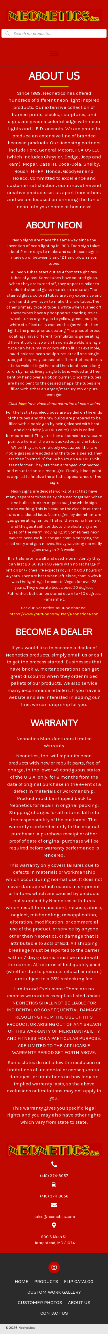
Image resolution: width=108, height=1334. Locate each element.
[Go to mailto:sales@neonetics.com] (54, 1211)
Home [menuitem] (22, 1281)
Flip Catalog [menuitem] (78, 1281)
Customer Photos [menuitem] (40, 1302)
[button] (54, 1267)
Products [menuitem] (46, 1281)
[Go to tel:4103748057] (54, 1170)
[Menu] (54, 53)
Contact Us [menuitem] (54, 1313)
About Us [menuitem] (79, 1302)
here (22, 403)
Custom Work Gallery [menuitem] (54, 1292)
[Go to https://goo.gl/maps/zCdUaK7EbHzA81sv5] (54, 1234)
